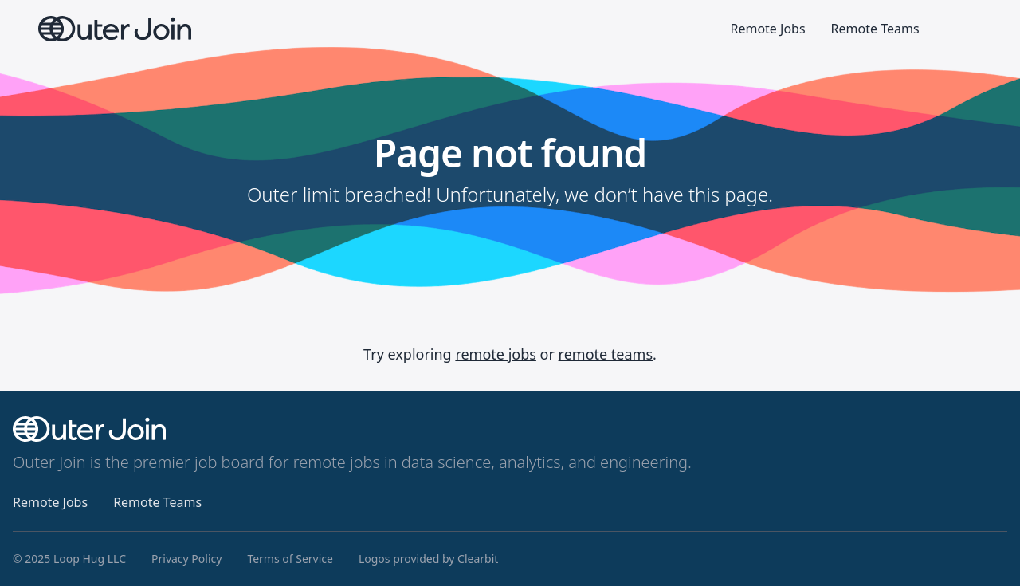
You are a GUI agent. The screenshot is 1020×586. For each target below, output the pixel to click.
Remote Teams (875, 28)
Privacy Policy (186, 558)
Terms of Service (290, 558)
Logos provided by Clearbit (428, 558)
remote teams (606, 354)
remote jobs (495, 354)
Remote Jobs (767, 28)
